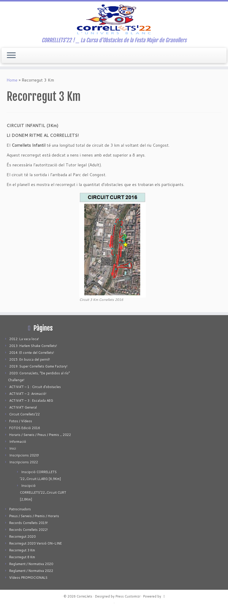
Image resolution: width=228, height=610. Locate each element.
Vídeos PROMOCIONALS (28, 577)
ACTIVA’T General (23, 407)
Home (12, 80)
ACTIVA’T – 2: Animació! (27, 393)
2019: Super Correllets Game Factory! (38, 366)
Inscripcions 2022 (23, 462)
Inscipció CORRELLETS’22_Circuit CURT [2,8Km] (43, 492)
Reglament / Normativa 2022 (31, 570)
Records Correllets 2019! (28, 522)
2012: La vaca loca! (24, 339)
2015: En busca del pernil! (29, 359)
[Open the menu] (11, 55)
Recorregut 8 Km (22, 557)
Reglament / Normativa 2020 (31, 563)
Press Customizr (127, 596)
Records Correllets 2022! (28, 529)
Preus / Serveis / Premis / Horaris (34, 516)
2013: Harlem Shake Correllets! (33, 345)
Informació (17, 441)
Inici (12, 448)
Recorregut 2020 (22, 536)
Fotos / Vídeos (20, 421)
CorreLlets (84, 596)
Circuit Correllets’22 (24, 414)
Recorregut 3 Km (22, 550)
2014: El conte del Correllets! (31, 352)
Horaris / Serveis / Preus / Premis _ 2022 (40, 434)
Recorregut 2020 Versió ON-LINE (35, 543)
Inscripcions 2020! (24, 455)
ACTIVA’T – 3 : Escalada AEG (31, 400)
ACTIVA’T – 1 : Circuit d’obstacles (35, 386)
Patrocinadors (20, 509)
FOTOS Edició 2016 (24, 428)
